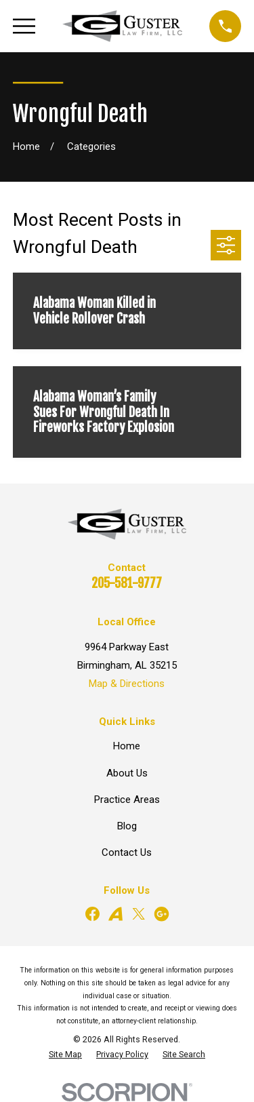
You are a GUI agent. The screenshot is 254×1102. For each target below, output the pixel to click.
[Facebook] (92, 914)
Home (126, 746)
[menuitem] (65, 1055)
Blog (127, 826)
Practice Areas (127, 799)
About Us (127, 773)
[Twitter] (138, 914)
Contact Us (127, 852)
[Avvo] (115, 914)
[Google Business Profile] (161, 914)
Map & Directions (127, 683)
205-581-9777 (126, 583)
